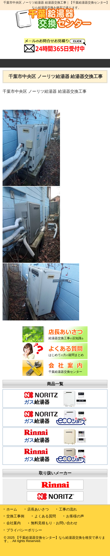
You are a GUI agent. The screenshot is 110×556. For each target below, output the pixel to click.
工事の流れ (68, 509)
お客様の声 (75, 516)
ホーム (11, 509)
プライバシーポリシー (24, 530)
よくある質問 (45, 516)
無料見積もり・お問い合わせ (54, 523)
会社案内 (13, 523)
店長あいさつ (38, 509)
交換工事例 (15, 516)
